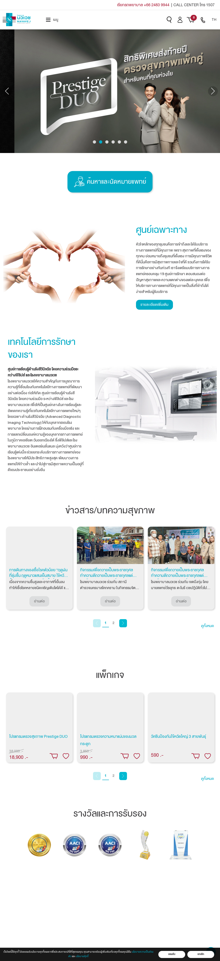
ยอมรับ (171, 954)
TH (214, 20)
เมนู (52, 20)
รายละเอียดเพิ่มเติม (154, 305)
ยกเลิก (200, 954)
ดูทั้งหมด (207, 626)
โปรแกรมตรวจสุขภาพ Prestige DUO (38, 736)
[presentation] (7, 91)
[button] (94, 142)
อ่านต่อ (39, 601)
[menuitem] (52, 20)
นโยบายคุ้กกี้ (82, 956)
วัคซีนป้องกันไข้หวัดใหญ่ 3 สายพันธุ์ (178, 736)
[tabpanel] (39, 568)
